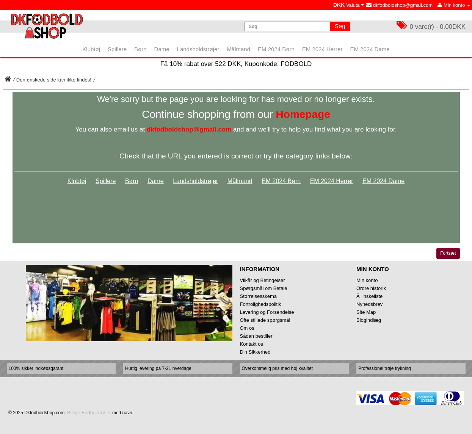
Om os (247, 328)
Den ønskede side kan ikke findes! (53, 80)
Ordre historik (371, 288)
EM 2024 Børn (281, 181)
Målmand (239, 181)
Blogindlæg (368, 320)
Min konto (367, 280)
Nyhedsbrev (369, 304)
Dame (155, 181)
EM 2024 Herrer (331, 181)
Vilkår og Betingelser (262, 280)
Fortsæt (448, 253)
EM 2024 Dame (383, 181)
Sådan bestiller (256, 336)
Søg (340, 26)
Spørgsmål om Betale (263, 288)
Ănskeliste (369, 296)
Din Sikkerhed (255, 352)
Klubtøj (76, 181)
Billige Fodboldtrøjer (89, 412)
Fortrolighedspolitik (260, 304)
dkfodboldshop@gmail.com (399, 5)
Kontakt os (251, 344)
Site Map (366, 312)
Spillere (106, 181)
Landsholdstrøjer (195, 181)
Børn (131, 181)
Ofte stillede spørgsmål (265, 320)
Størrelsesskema (258, 296)
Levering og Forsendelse (267, 312)
